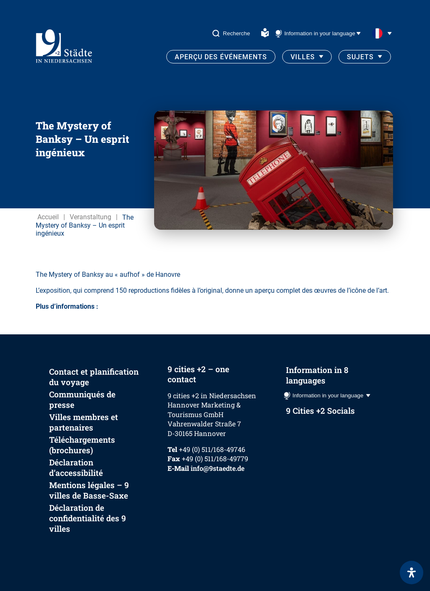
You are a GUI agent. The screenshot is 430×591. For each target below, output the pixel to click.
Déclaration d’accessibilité (76, 467)
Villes (303, 57)
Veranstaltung (90, 217)
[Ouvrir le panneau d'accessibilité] (411, 572)
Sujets (360, 57)
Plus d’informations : (67, 306)
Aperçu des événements (221, 57)
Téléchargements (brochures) (82, 444)
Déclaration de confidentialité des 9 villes (87, 518)
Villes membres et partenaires (83, 422)
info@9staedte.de (217, 468)
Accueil (48, 217)
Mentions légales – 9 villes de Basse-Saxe (89, 490)
